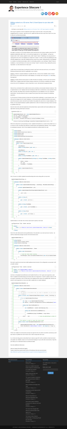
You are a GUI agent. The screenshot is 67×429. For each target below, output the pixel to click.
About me (32, 1)
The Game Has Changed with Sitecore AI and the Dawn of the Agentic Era (32, 410)
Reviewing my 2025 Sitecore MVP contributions (33, 391)
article (49, 75)
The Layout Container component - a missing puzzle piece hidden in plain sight (33, 379)
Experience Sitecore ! (28, 7)
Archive (14, 1)
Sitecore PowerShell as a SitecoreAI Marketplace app (32, 396)
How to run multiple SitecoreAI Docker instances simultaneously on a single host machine (33, 367)
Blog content (28, 362)
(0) (55, 26)
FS (53, 427)
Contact (19, 1)
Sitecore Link (25, 1)
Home (10, 1)
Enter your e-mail (47, 367)
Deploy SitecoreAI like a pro (32, 373)
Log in (57, 1)
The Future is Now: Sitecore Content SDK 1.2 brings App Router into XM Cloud (33, 418)
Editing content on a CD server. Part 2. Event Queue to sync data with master (31, 23)
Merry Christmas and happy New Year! (33, 385)
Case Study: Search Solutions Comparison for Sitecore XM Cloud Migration (33, 403)
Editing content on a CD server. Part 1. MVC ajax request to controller (39, 29)
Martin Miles (21, 26)
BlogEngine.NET (41, 427)
